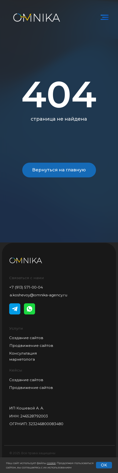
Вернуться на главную (59, 170)
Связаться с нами (26, 278)
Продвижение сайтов (31, 345)
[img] (105, 17)
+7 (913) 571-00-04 (26, 287)
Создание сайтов (26, 337)
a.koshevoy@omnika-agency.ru (38, 295)
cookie (51, 463)
